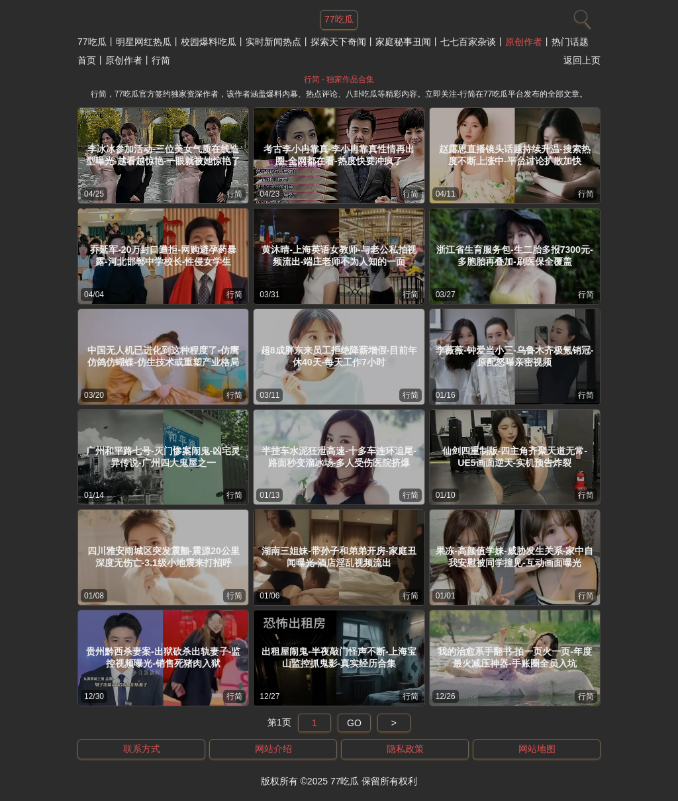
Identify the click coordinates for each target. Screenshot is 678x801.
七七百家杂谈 (468, 41)
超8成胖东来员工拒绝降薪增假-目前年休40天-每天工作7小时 (339, 356)
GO (354, 723)
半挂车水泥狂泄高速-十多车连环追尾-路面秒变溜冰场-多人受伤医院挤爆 (339, 457)
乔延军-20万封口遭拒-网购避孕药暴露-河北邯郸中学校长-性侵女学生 (163, 255)
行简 (234, 194)
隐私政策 (405, 748)
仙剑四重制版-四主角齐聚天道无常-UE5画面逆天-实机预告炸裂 (514, 457)
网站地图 (537, 748)
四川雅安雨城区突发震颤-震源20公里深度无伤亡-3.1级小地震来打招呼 (163, 556)
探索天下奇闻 (338, 41)
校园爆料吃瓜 (208, 41)
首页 (86, 60)
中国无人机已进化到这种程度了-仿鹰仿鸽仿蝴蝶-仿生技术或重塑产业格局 (163, 356)
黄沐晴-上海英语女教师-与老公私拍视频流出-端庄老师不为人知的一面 (339, 255)
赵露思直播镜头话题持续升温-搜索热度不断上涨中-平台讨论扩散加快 (515, 155)
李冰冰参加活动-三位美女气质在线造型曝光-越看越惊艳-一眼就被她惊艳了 (163, 155)
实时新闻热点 (273, 41)
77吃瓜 (92, 41)
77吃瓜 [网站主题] (339, 19)
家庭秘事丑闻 (403, 41)
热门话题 (570, 41)
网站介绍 (273, 748)
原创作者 (523, 41)
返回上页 (582, 60)
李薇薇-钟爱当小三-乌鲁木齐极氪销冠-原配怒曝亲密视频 (514, 356)
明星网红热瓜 (143, 41)
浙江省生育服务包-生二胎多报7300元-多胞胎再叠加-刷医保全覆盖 (514, 255)
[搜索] (580, 16)
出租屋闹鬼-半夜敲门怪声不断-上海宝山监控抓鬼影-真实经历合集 (339, 657)
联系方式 (141, 748)
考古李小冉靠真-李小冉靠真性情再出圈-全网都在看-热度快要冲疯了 (339, 155)
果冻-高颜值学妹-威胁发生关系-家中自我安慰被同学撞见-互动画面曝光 (514, 556)
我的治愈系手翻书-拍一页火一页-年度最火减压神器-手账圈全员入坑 (515, 657)
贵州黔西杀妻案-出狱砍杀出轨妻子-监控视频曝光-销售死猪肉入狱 (163, 657)
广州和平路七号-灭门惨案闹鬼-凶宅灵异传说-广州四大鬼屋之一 (163, 457)
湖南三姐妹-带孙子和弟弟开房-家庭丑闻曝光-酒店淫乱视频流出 (339, 556)
